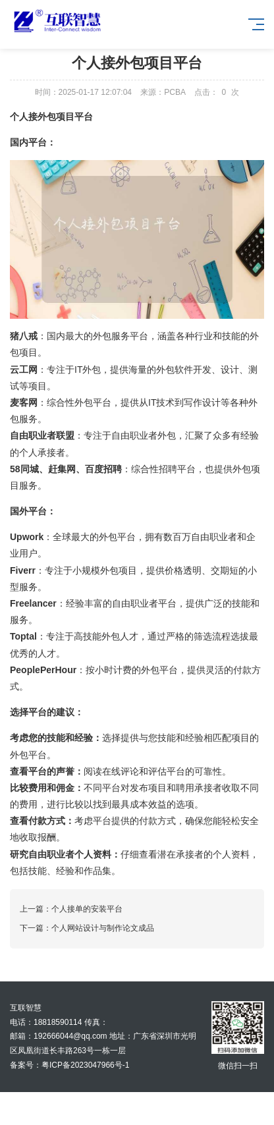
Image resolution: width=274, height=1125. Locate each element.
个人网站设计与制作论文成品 (102, 928)
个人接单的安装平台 (87, 909)
